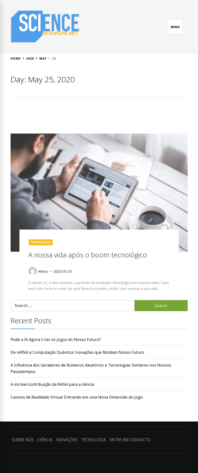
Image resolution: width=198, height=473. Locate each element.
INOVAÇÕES (67, 439)
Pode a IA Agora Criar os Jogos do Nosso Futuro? (56, 339)
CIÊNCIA (44, 439)
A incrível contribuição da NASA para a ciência (52, 384)
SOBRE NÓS (23, 439)
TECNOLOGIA (41, 270)
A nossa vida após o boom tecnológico (87, 282)
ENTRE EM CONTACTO (130, 439)
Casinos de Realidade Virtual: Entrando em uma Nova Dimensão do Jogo (77, 397)
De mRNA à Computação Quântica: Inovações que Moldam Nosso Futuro (77, 352)
